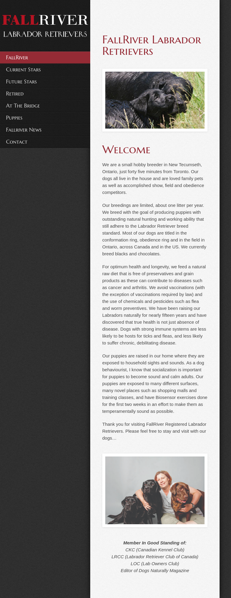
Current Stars (23, 69)
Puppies (14, 117)
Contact (16, 141)
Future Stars (21, 81)
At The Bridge (23, 105)
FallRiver (17, 57)
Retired (15, 93)
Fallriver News (24, 129)
